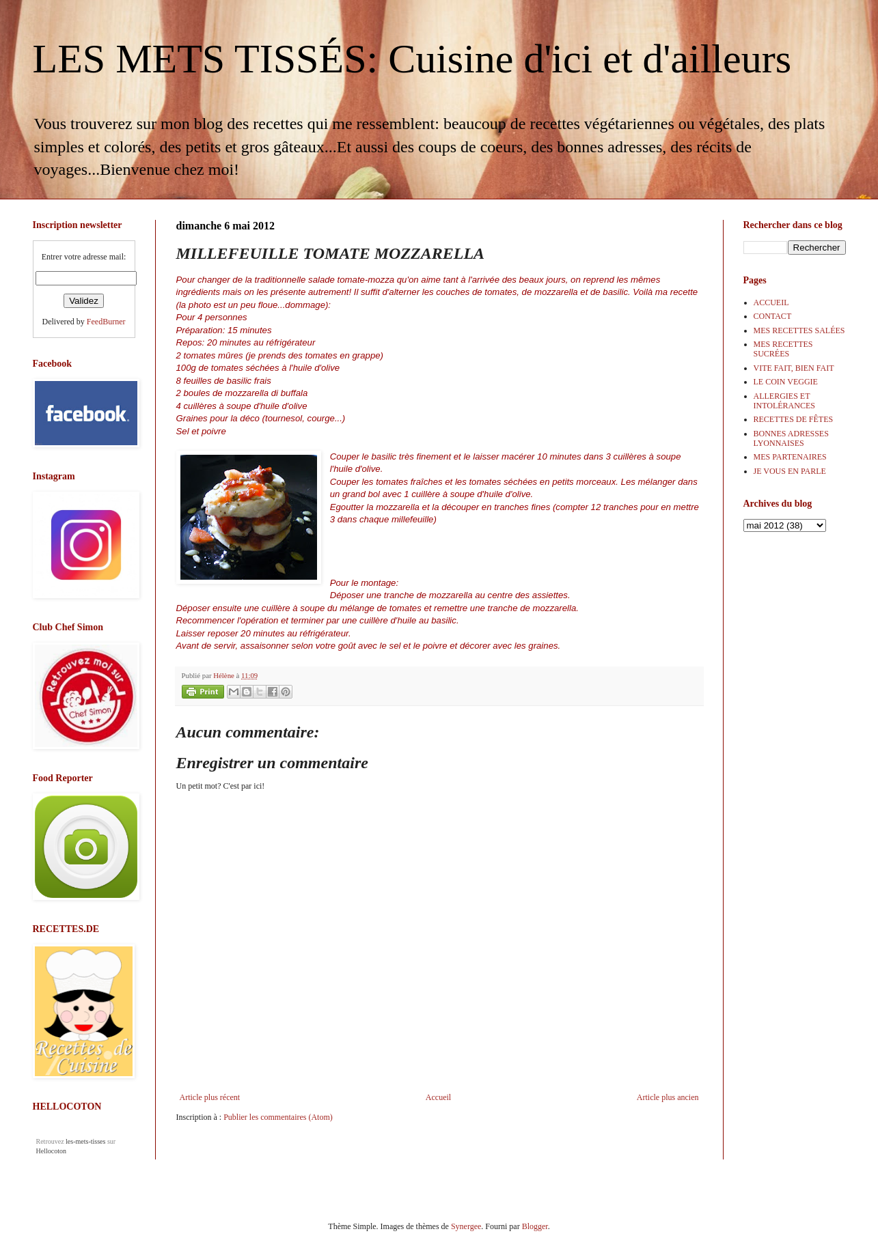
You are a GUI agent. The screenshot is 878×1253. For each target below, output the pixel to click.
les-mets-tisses (85, 1141)
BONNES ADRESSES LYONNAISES (791, 438)
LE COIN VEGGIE (786, 381)
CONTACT (773, 316)
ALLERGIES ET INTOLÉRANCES (784, 400)
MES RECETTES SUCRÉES (783, 348)
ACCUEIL (771, 302)
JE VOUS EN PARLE (790, 471)
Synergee (466, 1226)
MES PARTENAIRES (790, 457)
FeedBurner (106, 321)
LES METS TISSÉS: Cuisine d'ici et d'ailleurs (412, 58)
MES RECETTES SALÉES (799, 330)
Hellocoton (51, 1151)
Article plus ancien (668, 1097)
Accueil (438, 1097)
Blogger (535, 1226)
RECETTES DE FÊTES (794, 419)
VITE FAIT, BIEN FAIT (794, 368)
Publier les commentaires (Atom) (278, 1117)
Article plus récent (210, 1097)
